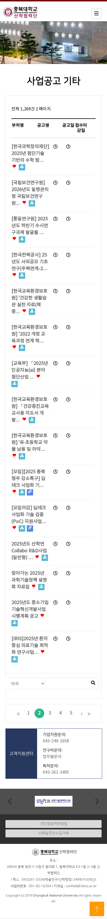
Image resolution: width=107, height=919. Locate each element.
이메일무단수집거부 (53, 833)
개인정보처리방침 (53, 824)
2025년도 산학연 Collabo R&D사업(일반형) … (29, 551)
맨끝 (89, 713)
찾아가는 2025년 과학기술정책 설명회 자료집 (29, 580)
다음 (81, 713)
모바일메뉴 (97, 13)
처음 (18, 713)
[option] (53, 801)
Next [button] (97, 801)
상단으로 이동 (97, 909)
